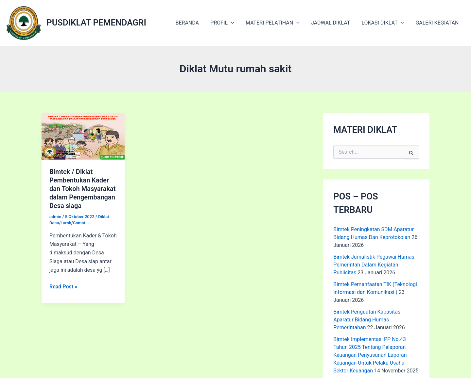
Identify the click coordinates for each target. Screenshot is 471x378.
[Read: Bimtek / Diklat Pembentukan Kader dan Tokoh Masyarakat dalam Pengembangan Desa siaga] (83, 136)
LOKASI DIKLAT (384, 23)
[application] (236, 23)
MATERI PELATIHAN (277, 23)
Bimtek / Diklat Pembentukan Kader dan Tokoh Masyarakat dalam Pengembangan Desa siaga (82, 189)
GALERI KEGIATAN (437, 23)
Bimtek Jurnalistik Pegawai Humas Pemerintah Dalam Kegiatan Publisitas (373, 265)
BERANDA (193, 23)
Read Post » (63, 287)
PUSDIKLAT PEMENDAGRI (96, 22)
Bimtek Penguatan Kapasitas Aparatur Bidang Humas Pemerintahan (366, 320)
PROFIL (227, 23)
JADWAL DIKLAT (333, 23)
